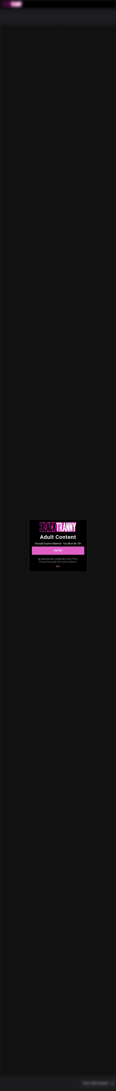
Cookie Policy (71, 559)
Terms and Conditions (66, 562)
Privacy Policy (45, 562)
